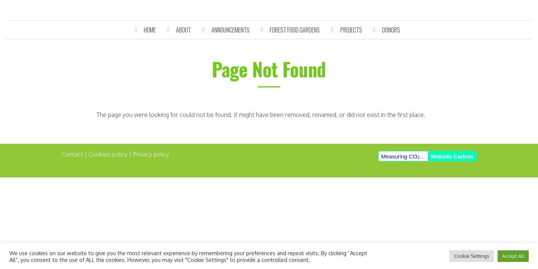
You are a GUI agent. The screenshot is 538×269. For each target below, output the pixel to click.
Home (150, 29)
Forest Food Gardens (295, 29)
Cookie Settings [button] (471, 256)
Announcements (230, 29)
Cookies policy (108, 154)
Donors (391, 29)
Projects (351, 29)
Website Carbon (452, 156)
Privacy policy (151, 154)
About (183, 29)
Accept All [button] (513, 256)
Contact (72, 154)
